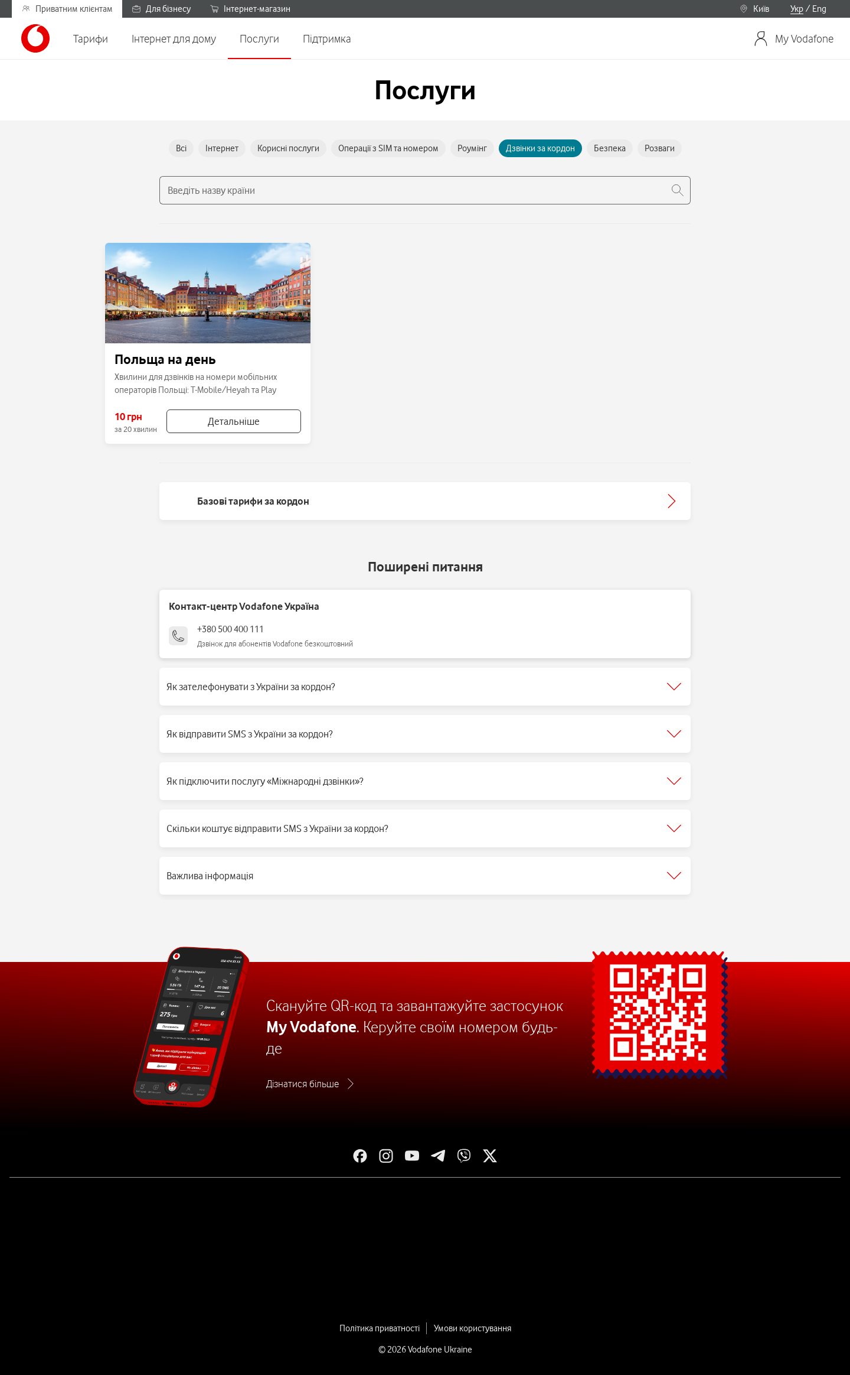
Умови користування (472, 1328)
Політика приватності (379, 1328)
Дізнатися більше (302, 1084)
